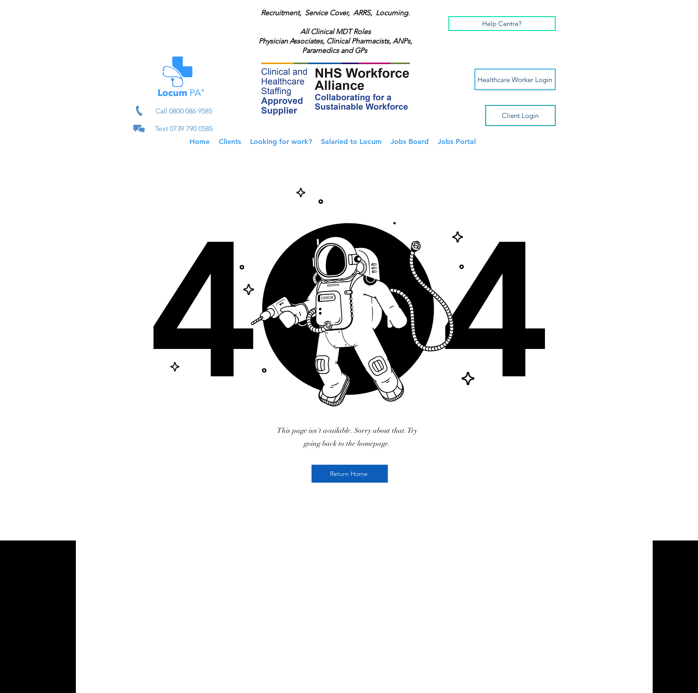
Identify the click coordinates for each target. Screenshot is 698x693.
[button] (502, 23)
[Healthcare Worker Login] (515, 79)
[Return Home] (350, 474)
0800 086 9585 (190, 111)
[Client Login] (520, 115)
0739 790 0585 (191, 128)
